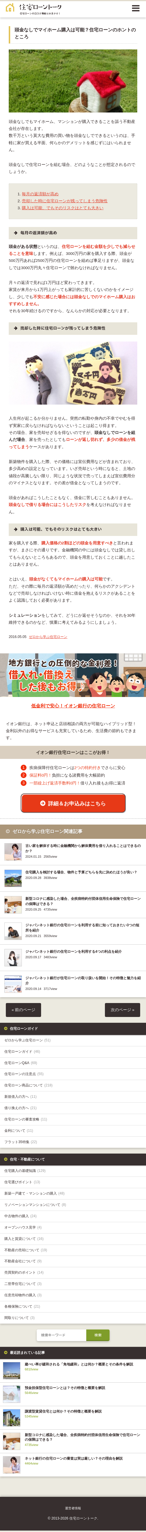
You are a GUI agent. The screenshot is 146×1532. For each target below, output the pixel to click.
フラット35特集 (20, 1143)
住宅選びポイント (22, 1183)
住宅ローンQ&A (20, 1064)
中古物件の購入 (20, 1217)
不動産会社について (23, 1263)
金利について (18, 1132)
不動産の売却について (25, 1251)
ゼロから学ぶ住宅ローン (48, 637)
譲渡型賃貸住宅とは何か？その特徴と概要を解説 (63, 1413)
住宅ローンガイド (22, 1053)
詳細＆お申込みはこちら (77, 803)
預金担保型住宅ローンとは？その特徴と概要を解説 (65, 1389)
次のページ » (122, 1011)
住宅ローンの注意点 (24, 1075)
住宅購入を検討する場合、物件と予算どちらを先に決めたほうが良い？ (81, 873)
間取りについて (19, 1319)
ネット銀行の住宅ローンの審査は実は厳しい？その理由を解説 (74, 1460)
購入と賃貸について (24, 1240)
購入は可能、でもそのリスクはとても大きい (62, 208)
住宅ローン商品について (28, 1087)
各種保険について (22, 1308)
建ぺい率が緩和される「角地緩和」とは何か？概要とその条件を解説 (79, 1365)
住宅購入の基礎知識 (24, 1172)
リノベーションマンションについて (35, 1206)
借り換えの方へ (20, 1109)
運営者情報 (73, 1509)
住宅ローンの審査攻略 (25, 1121)
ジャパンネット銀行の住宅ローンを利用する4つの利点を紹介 (73, 953)
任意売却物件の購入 (23, 1297)
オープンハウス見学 (23, 1229)
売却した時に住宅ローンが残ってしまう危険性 (65, 201)
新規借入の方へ (20, 1098)
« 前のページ (23, 1011)
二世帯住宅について (23, 1285)
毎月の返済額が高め (40, 194)
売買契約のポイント (24, 1274)
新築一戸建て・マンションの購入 (34, 1195)
